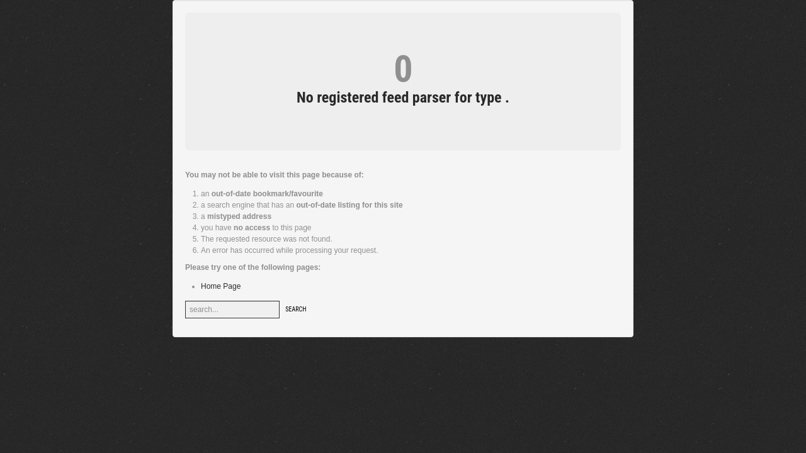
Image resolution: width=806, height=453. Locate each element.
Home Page (221, 286)
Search (295, 309)
